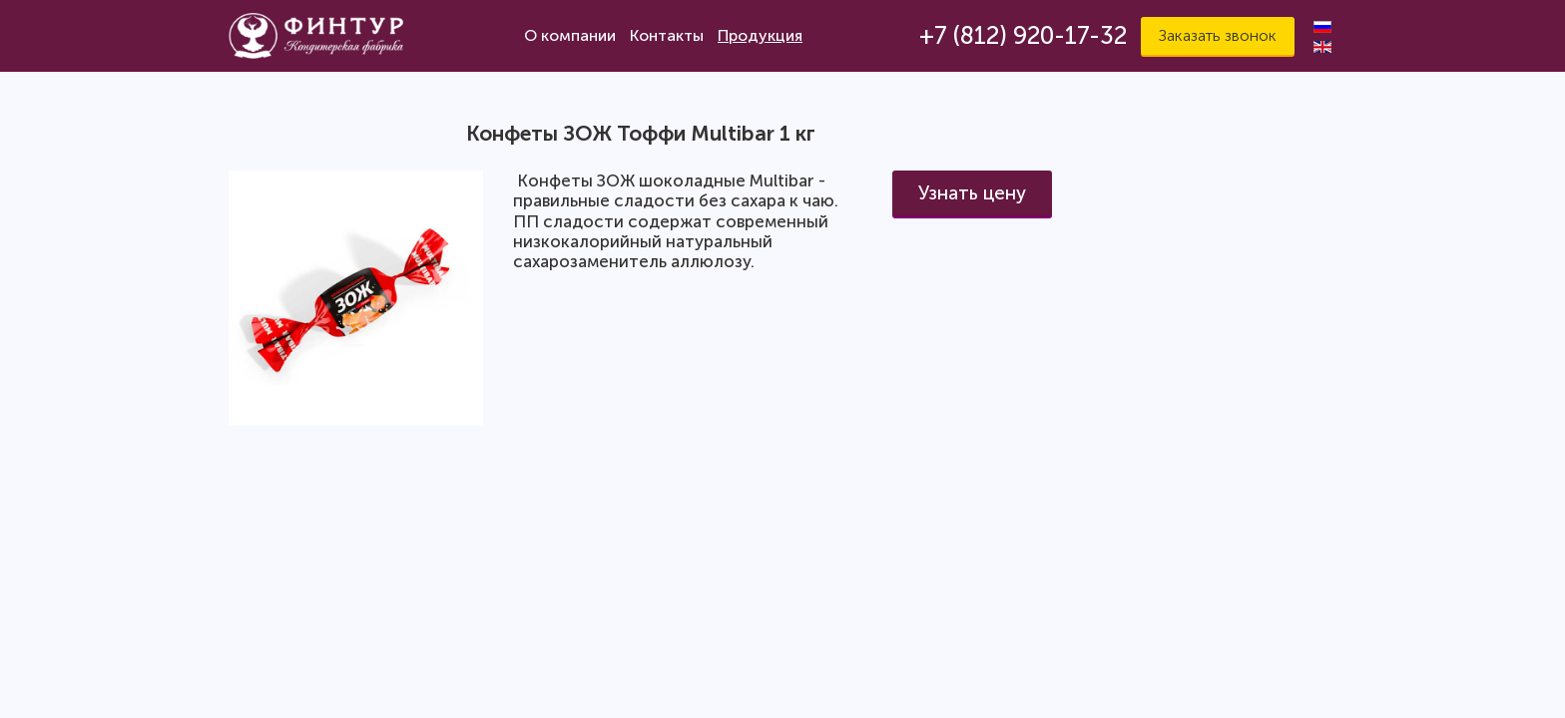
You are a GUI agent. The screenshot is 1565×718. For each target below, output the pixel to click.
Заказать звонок (1218, 35)
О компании (570, 35)
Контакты (667, 35)
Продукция (760, 35)
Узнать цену (972, 192)
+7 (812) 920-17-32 (1023, 35)
